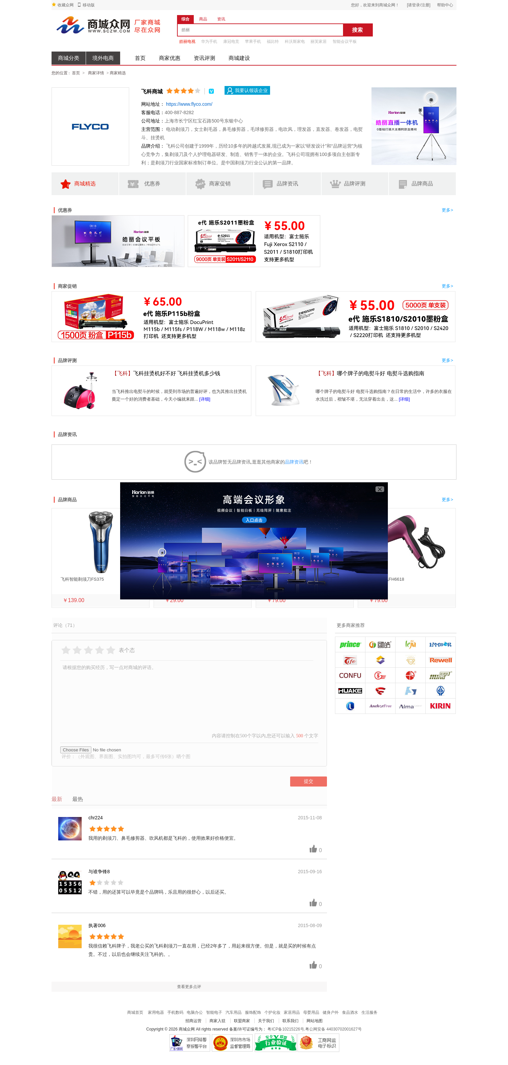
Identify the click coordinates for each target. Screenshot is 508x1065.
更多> (447, 210)
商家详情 (96, 73)
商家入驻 (217, 1020)
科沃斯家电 (295, 41)
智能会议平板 (345, 41)
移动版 (89, 5)
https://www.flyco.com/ (189, 104)
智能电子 (214, 1012)
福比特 (273, 41)
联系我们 (290, 1020)
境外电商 (103, 58)
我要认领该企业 (247, 90)
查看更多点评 (189, 986)
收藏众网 (66, 5)
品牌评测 (347, 184)
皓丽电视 (187, 41)
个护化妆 (272, 1012)
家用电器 (156, 1012)
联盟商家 (242, 1020)
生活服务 (369, 1012)
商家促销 (212, 184)
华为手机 (209, 41)
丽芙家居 (319, 41)
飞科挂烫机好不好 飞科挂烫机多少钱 (166, 373)
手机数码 (175, 1012)
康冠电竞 (231, 41)
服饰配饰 (253, 1012)
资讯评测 (204, 58)
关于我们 (266, 1020)
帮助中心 (445, 5)
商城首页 (135, 1012)
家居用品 (292, 1012)
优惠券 (143, 184)
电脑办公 (195, 1012)
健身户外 (331, 1012)
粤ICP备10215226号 (285, 1029)
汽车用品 (234, 1012)
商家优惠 (169, 58)
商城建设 (239, 58)
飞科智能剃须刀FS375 (82, 579)
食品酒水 (350, 1012)
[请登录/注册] (418, 5)
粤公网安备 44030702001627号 (333, 1029)
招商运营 (193, 1020)
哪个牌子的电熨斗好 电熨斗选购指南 (370, 373)
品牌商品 (414, 184)
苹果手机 (253, 41)
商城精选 (77, 184)
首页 (140, 58)
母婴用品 (311, 1012)
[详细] (204, 399)
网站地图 (315, 1020)
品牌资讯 (279, 184)
